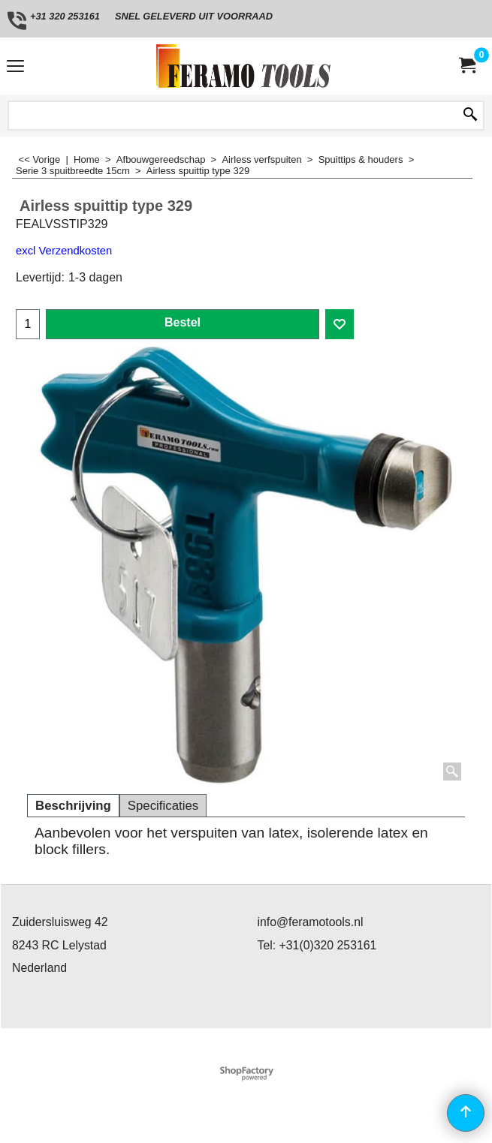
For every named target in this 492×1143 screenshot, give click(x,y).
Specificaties (163, 806)
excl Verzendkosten (64, 251)
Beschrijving (73, 806)
